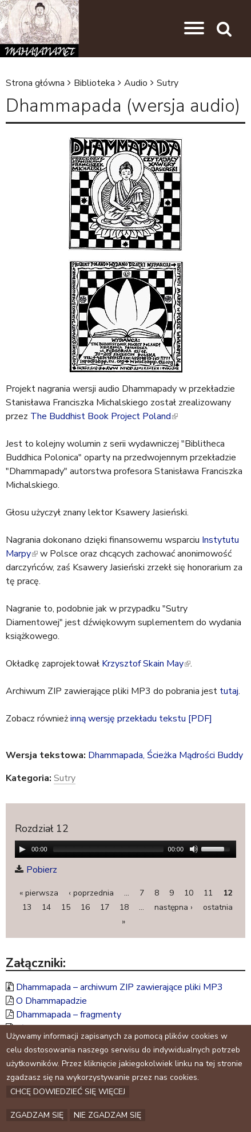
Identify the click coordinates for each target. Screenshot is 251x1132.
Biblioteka (94, 83)
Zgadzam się (36, 1115)
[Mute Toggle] (193, 849)
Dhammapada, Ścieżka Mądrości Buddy (165, 755)
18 (124, 907)
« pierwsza (38, 893)
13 (26, 907)
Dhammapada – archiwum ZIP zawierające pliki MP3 (119, 987)
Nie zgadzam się (107, 1115)
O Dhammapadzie (51, 1001)
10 (188, 893)
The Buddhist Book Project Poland (104, 416)
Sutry (167, 83)
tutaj (229, 691)
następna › (173, 907)
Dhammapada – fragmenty (68, 1014)
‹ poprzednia (91, 893)
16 (85, 907)
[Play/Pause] (22, 849)
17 (104, 907)
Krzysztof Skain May (146, 663)
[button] (194, 28)
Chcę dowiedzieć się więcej (67, 1091)
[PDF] (200, 718)
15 (65, 907)
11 (208, 893)
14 (46, 907)
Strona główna (35, 83)
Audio (136, 83)
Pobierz (41, 869)
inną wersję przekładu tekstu (128, 718)
